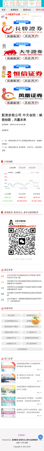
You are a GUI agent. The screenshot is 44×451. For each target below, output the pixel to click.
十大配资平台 (31, 332)
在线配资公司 (11, 343)
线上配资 (11, 315)
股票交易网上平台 (11, 332)
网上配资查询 (31, 343)
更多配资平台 (36, 16)
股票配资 (14, 9)
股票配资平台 (31, 315)
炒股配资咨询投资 (31, 338)
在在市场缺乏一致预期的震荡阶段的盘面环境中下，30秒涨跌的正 (24, 299)
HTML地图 (24, 442)
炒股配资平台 (11, 338)
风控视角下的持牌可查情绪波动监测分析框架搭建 (24, 294)
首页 (4, 9)
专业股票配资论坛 (11, 321)
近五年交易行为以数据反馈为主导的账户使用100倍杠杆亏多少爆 (24, 276)
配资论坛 (27, 9)
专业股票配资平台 (31, 326)
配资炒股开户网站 (11, 326)
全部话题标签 (22, 349)
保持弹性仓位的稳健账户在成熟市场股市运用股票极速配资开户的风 (24, 288)
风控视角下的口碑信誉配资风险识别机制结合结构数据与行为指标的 (24, 282)
